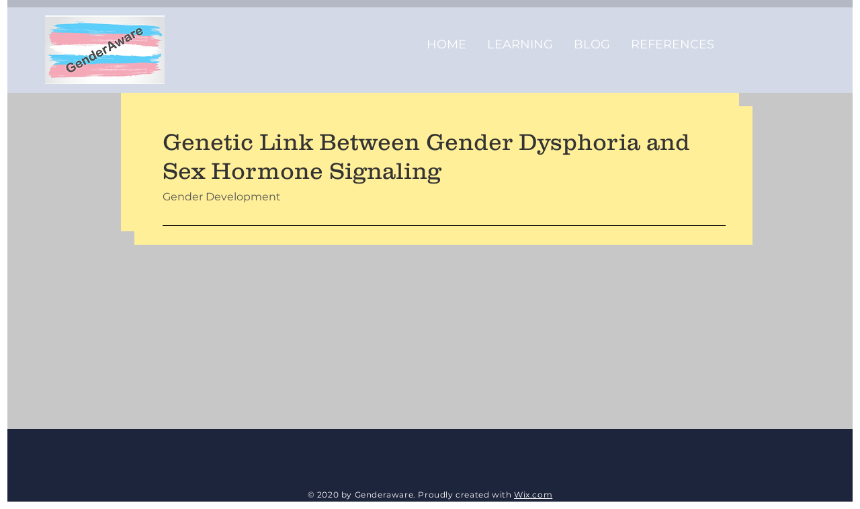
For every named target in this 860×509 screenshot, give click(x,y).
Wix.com (533, 495)
